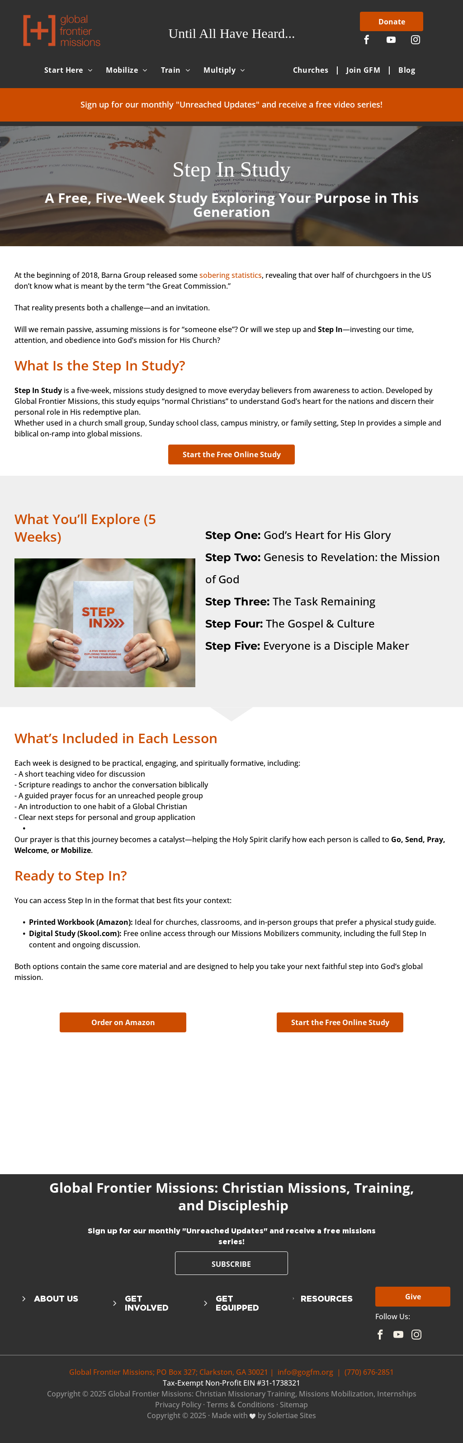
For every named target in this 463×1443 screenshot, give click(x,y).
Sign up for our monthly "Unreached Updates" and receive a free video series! (231, 104)
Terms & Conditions (240, 1405)
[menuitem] (68, 70)
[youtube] (391, 41)
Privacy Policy (178, 1405)
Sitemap (294, 1405)
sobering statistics (230, 275)
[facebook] (366, 41)
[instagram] (415, 41)
